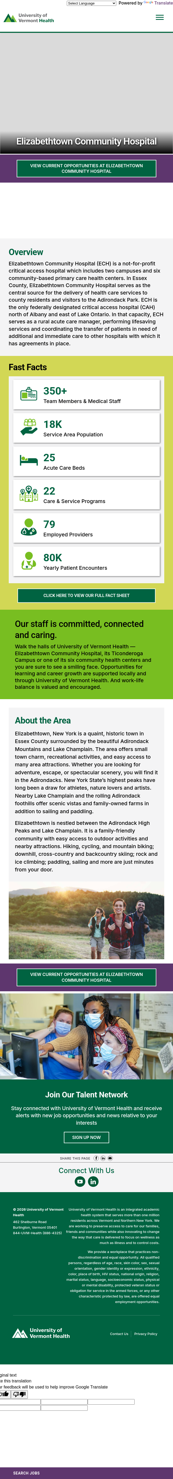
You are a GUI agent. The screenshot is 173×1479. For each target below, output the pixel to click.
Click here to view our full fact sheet (95, 598)
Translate (158, 3)
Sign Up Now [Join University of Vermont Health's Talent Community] (86, 1137)
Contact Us (120, 1334)
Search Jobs (26, 1473)
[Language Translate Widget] (91, 3)
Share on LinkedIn (103, 1158)
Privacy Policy (147, 1334)
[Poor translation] (19, 1394)
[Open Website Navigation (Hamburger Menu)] (160, 13)
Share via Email (110, 1158)
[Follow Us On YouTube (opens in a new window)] (80, 1182)
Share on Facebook (96, 1158)
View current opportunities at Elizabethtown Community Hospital (86, 168)
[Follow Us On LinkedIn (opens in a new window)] (93, 1182)
